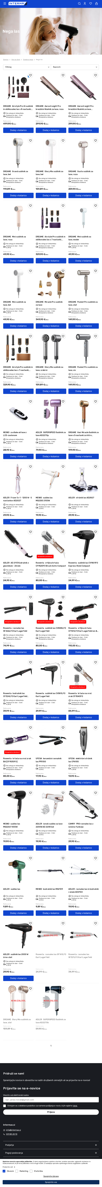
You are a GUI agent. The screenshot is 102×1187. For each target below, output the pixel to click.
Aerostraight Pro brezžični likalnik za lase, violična (81, 109)
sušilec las (11, 889)
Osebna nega (28, 59)
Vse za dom (15, 59)
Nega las (39, 59)
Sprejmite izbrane (51, 1176)
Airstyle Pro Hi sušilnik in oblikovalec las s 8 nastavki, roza (18, 109)
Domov (5, 59)
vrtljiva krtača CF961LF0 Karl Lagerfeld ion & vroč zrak (82, 631)
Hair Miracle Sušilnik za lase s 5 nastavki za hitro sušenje (83, 435)
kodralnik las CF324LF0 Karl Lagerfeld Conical (15, 696)
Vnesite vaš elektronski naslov (16, 1095)
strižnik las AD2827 (81, 498)
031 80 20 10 (11, 1134)
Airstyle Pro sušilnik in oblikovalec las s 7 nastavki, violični (50, 240)
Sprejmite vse (51, 1182)
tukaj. (75, 1106)
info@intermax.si (13, 1130)
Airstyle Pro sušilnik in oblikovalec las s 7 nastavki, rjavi (18, 370)
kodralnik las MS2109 (49, 889)
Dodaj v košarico (18, 130)
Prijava (51, 1112)
